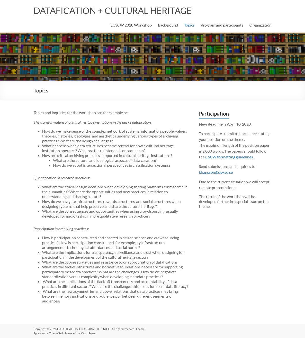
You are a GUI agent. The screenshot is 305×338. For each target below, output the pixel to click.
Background (168, 25)
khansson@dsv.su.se (216, 172)
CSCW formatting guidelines (229, 157)
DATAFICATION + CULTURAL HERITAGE (113, 10)
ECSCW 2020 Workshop (131, 25)
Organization (260, 25)
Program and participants (222, 25)
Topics (189, 25)
